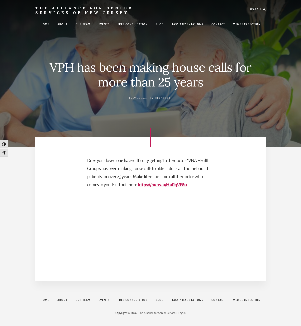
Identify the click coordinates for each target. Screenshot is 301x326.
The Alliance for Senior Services (157, 312)
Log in (182, 312)
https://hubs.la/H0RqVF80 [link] (162, 184)
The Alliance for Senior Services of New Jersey (84, 10)
